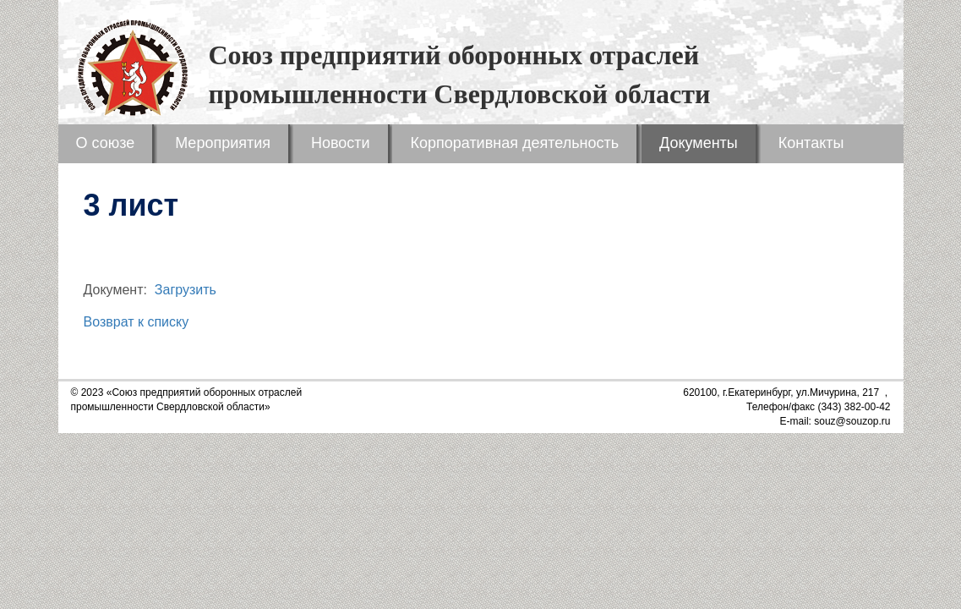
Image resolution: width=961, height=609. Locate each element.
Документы (698, 142)
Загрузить (185, 290)
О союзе (105, 142)
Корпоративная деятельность (514, 142)
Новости (340, 142)
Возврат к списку (136, 322)
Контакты (811, 142)
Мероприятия (222, 142)
